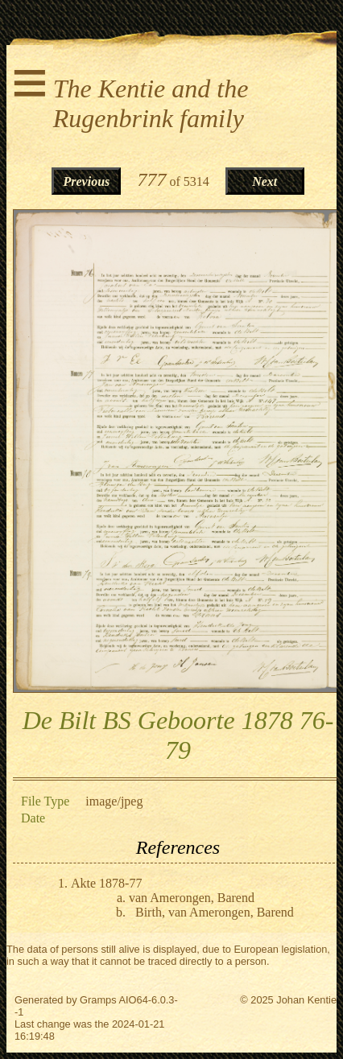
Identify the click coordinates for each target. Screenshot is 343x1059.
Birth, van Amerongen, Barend (214, 912)
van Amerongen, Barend (191, 897)
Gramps (98, 1000)
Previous (87, 181)
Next (264, 181)
